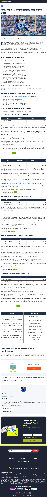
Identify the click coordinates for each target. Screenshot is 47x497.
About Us (11, 455)
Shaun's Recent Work (7, 408)
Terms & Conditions (34, 437)
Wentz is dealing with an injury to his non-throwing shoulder (19, 183)
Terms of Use (11, 458)
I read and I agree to (31, 437)
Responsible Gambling (23, 461)
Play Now (34, 368)
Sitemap (35, 458)
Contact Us (23, 455)
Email (34, 432)
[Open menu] (44, 1)
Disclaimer (23, 458)
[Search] (21, 451)
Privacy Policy (35, 455)
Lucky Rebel (26, 60)
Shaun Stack (5, 396)
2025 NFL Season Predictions (14, 345)
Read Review (33, 371)
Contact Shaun (7, 411)
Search (35, 450)
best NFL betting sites (24, 96)
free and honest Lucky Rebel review (15, 88)
